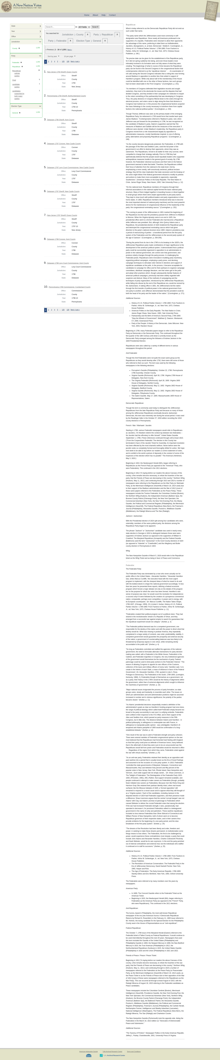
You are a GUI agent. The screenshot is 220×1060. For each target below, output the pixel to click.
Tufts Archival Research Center (112, 1051)
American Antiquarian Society (88, 1051)
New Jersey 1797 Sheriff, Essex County (62, 215)
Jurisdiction (15, 42)
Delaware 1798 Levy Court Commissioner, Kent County (68, 263)
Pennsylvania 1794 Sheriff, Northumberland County (66, 96)
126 (68, 61)
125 (63, 61)
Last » (77, 61)
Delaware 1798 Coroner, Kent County (61, 239)
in (76, 27)
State (13, 26)
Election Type (16, 106)
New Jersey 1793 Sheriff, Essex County (62, 72)
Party (13, 56)
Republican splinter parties (16, 73)
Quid (14, 80)
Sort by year (52, 56)
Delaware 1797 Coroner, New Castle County (64, 144)
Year (13, 31)
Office (13, 36)
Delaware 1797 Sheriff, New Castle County (63, 191)
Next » (69, 49)
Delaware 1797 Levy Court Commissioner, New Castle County (70, 168)
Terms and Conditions (134, 1051)
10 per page (68, 56)
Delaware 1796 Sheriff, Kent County (60, 120)
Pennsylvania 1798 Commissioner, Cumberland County (69, 287)
